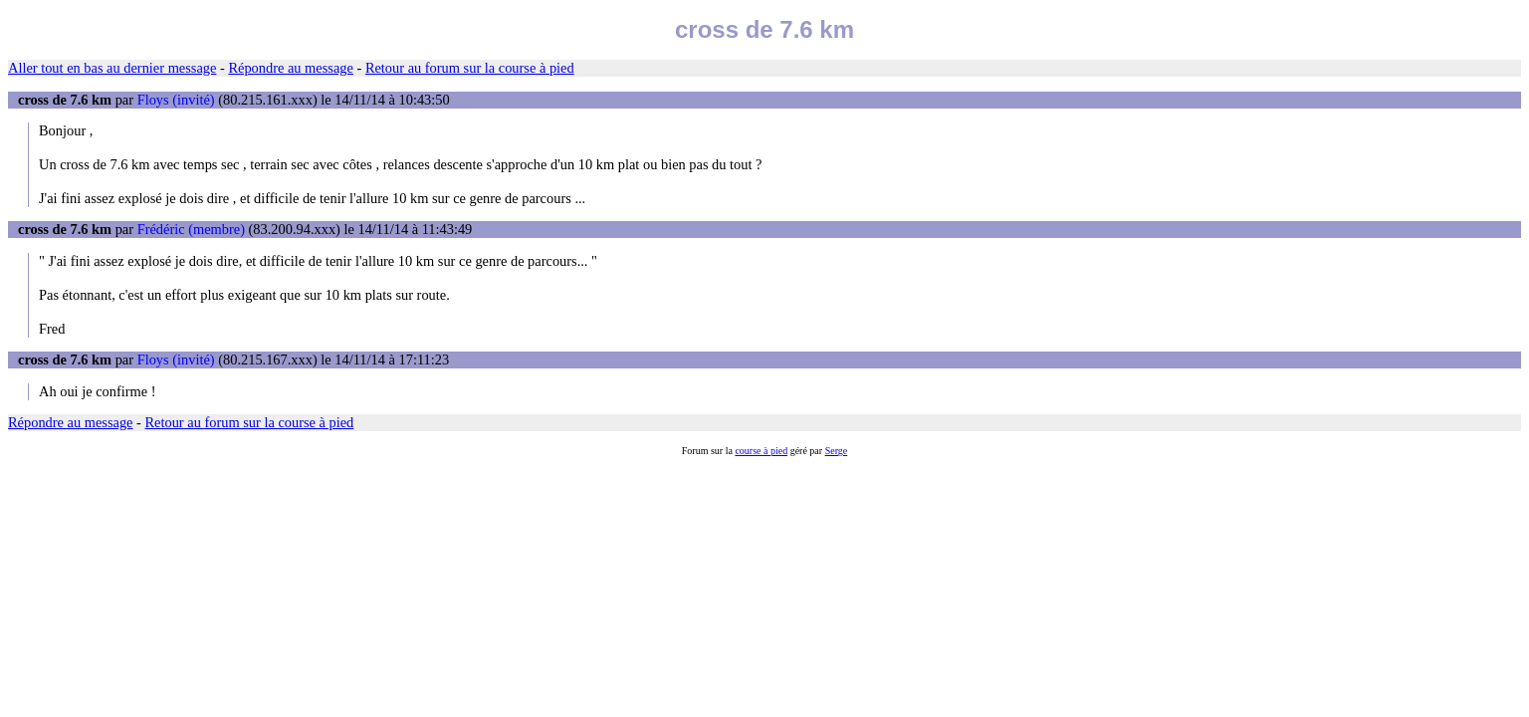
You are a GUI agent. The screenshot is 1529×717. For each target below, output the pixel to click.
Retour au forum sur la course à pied (469, 68)
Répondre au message (290, 68)
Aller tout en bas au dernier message (112, 68)
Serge (836, 450)
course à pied (761, 450)
